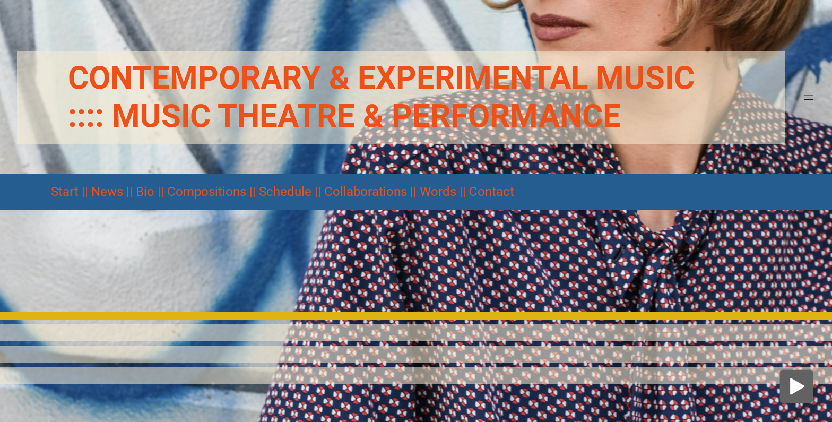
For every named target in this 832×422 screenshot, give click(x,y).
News (107, 191)
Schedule (285, 191)
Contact (491, 191)
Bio (145, 191)
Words (438, 191)
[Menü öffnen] (808, 97)
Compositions (206, 191)
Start (65, 191)
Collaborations (365, 191)
